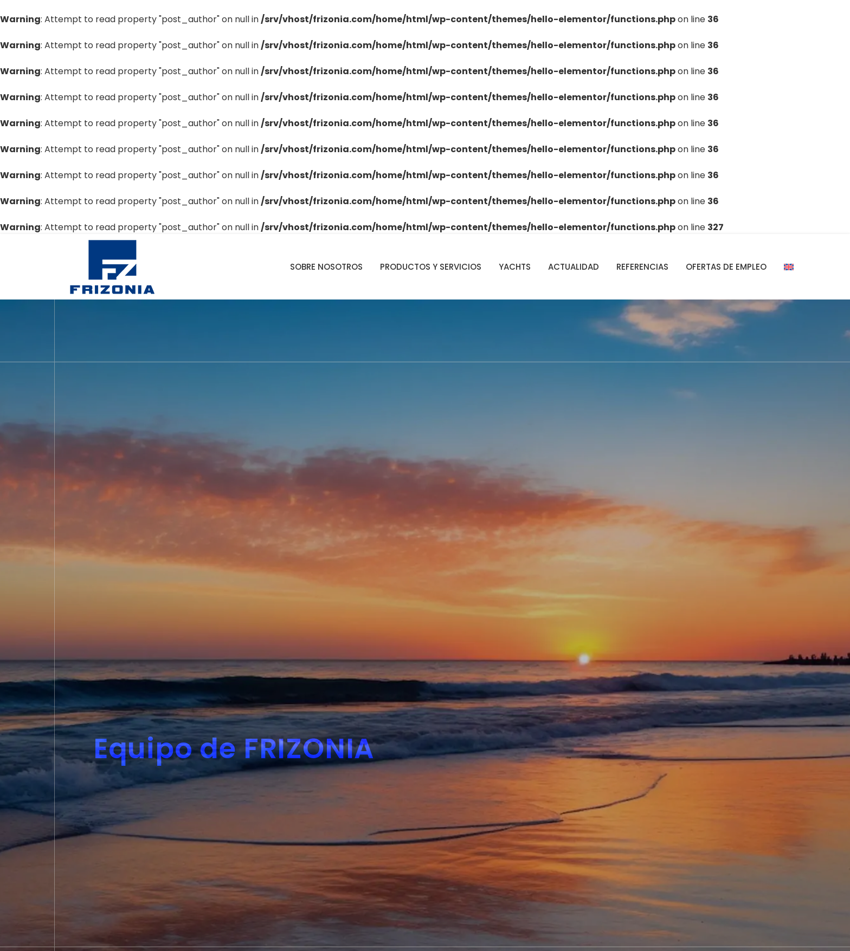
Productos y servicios (430, 266)
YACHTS (515, 266)
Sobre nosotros (326, 266)
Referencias (642, 266)
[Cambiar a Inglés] (788, 267)
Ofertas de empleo (726, 266)
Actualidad (573, 266)
